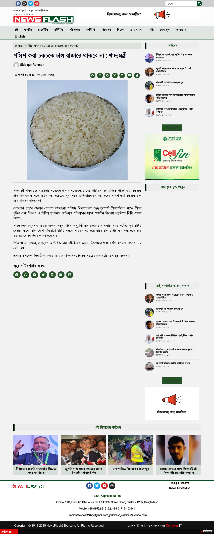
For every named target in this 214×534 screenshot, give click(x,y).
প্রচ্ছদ (20, 46)
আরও (181, 30)
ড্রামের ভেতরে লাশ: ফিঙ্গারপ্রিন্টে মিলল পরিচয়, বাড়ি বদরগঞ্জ (175, 96)
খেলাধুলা (165, 30)
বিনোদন (106, 30)
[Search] (199, 3)
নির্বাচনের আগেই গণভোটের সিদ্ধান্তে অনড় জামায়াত (174, 56)
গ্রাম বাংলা (136, 30)
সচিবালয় (74, 30)
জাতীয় (28, 30)
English (20, 36)
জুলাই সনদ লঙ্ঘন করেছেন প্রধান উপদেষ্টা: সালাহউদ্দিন (174, 70)
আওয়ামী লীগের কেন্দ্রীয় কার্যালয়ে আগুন (173, 363)
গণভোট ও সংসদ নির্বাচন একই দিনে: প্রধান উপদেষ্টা (174, 111)
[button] (92, 75)
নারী (151, 30)
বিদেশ (120, 30)
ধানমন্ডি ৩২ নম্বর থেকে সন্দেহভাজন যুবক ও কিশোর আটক (175, 351)
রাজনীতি (43, 30)
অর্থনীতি (90, 30)
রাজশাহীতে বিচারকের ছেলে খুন (169, 82)
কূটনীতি (58, 30)
